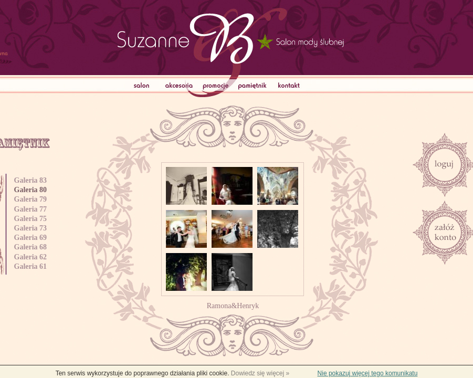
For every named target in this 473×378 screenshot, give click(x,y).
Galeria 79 (31, 199)
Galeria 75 (31, 219)
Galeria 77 (31, 209)
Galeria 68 (31, 247)
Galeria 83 (31, 180)
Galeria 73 (31, 228)
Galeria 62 (31, 257)
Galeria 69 (31, 238)
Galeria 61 (31, 266)
